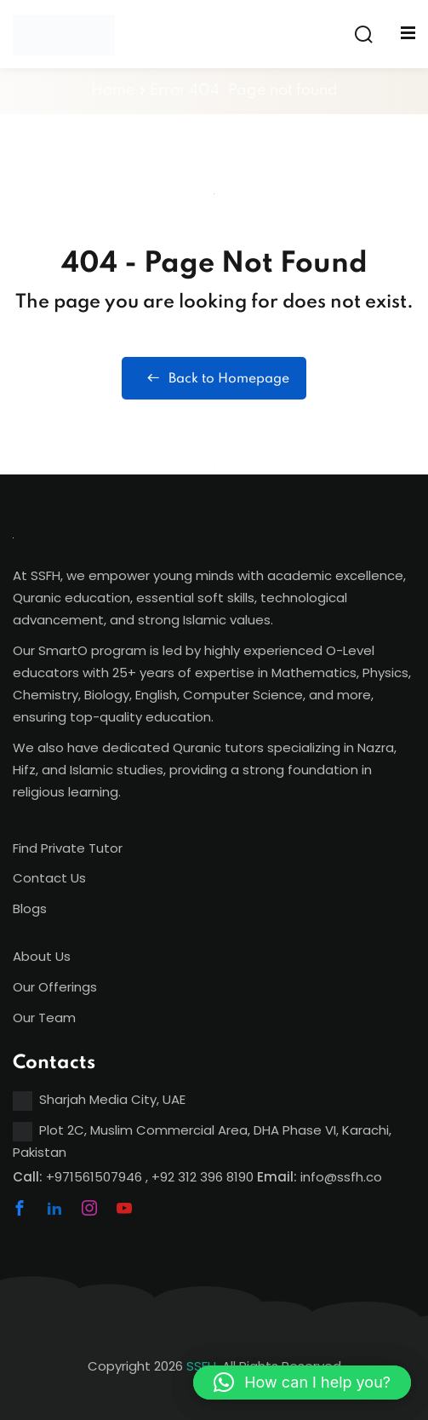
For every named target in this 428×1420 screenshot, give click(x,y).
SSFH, (202, 1366)
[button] (302, 1382)
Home (113, 90)
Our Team (44, 1017)
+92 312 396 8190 (202, 1177)
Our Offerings (55, 987)
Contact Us (49, 878)
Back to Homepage (214, 378)
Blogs (30, 908)
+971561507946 (94, 1177)
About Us (42, 956)
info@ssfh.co (341, 1177)
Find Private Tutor (68, 848)
